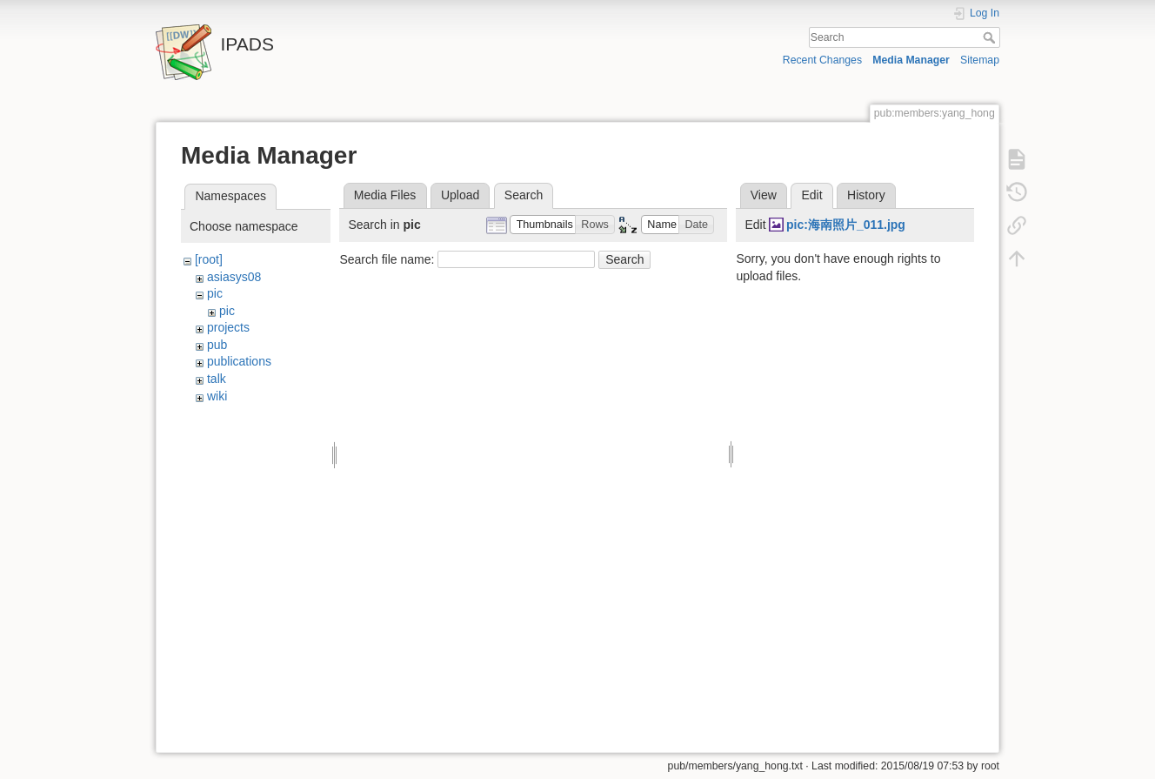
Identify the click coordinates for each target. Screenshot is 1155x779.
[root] (209, 259)
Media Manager (911, 60)
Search (991, 37)
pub (217, 345)
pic (215, 293)
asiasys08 (234, 277)
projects (228, 327)
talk (216, 379)
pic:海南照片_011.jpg (845, 225)
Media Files (385, 195)
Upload (460, 195)
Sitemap (979, 60)
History (866, 195)
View (764, 195)
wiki (217, 396)
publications (239, 361)
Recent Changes (822, 60)
